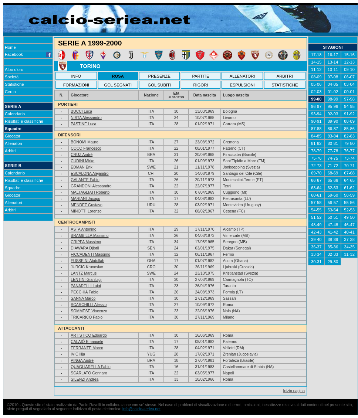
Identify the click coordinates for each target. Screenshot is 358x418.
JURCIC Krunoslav (87, 267)
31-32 (349, 254)
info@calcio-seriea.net (141, 409)
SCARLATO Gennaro (89, 373)
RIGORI (200, 85)
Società (11, 77)
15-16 (349, 54)
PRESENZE (159, 76)
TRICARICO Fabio (86, 317)
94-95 (349, 106)
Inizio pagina (294, 391)
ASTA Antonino (83, 229)
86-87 (333, 128)
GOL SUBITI (159, 85)
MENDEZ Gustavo (86, 205)
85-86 (349, 128)
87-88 (316, 128)
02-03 (316, 91)
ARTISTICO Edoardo (89, 335)
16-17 (333, 54)
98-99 (333, 99)
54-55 (316, 210)
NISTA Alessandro (86, 118)
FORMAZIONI (76, 85)
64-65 (349, 180)
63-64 (316, 188)
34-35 (349, 247)
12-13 (349, 62)
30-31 (316, 261)
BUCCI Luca (81, 111)
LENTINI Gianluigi (86, 280)
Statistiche (14, 84)
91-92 (349, 114)
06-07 (349, 77)
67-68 (349, 173)
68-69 (333, 173)
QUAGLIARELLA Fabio (90, 367)
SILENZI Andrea (84, 379)
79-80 (349, 143)
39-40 (316, 239)
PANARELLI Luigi (86, 286)
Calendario (15, 114)
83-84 (333, 136)
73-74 (349, 158)
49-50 (349, 217)
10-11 (333, 69)
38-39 (333, 239)
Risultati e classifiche (24, 121)
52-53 (349, 210)
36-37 (316, 247)
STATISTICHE (284, 85)
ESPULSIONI (242, 85)
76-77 (349, 151)
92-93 (333, 114)
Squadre (13, 128)
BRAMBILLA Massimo (89, 236)
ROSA (118, 76)
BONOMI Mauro (84, 142)
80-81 (333, 143)
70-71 (349, 165)
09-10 (349, 69)
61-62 (349, 188)
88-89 (349, 121)
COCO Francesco (86, 148)
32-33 (333, 254)
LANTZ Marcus (84, 273)
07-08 (333, 77)
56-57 (333, 202)
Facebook (28, 54)
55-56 (349, 202)
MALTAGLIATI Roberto (90, 192)
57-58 (316, 202)
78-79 (316, 151)
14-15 (316, 62)
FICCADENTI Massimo (90, 254)
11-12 (316, 69)
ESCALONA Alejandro (89, 173)
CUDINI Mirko (82, 161)
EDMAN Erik (81, 167)
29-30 (333, 261)
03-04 (349, 84)
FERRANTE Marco (87, 348)
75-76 (316, 158)
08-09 (316, 77)
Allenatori (13, 143)
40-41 (349, 232)
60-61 (316, 195)
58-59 (349, 195)
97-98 (349, 99)
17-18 (316, 54)
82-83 (349, 136)
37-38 (349, 239)
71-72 (333, 165)
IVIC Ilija (78, 354)
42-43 (316, 232)
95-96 (333, 106)
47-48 (333, 224)
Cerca (10, 91)
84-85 (316, 136)
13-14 (333, 62)
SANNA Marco (83, 298)
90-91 (316, 121)
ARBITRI (285, 76)
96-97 (316, 106)
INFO (76, 76)
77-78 (333, 151)
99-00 (316, 99)
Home (10, 47)
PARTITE (200, 76)
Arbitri (10, 151)
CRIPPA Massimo (86, 242)
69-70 (316, 173)
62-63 (333, 188)
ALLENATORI (242, 76)
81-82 (316, 143)
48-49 (316, 224)
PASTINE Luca (83, 124)
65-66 (333, 180)
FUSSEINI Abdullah (87, 261)
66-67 (316, 180)
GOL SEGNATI (118, 85)
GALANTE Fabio (85, 180)
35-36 (333, 247)
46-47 (349, 224)
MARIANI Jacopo (85, 199)
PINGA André (82, 360)
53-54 (333, 210)
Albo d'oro (14, 69)
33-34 (316, 254)
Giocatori (13, 136)
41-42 (333, 232)
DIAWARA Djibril (85, 248)
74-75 (333, 158)
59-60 (333, 195)
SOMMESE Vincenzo (89, 311)
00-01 (349, 91)
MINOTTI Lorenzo (86, 211)
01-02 (333, 91)
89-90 (333, 121)
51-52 (316, 217)
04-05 (333, 84)
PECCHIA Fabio (84, 292)
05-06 (316, 84)
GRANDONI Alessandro (91, 186)
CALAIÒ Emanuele (87, 342)
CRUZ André (81, 155)
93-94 (316, 114)
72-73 (316, 165)
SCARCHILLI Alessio (89, 305)
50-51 (333, 217)
